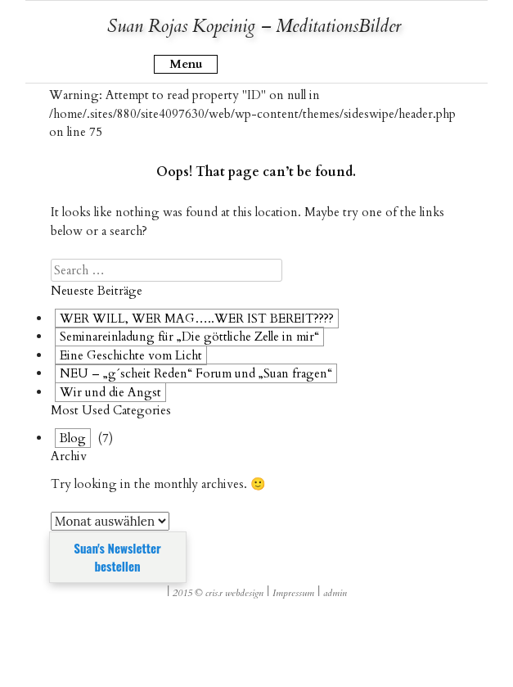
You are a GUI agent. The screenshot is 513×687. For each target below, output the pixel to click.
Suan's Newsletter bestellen (117, 557)
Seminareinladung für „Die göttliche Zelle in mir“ (189, 336)
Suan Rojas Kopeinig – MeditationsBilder (254, 26)
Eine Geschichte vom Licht (131, 355)
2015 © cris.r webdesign (218, 592)
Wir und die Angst (110, 392)
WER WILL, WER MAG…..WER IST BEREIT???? (197, 318)
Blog (73, 438)
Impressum (293, 592)
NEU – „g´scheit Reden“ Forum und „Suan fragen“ (196, 373)
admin (335, 592)
